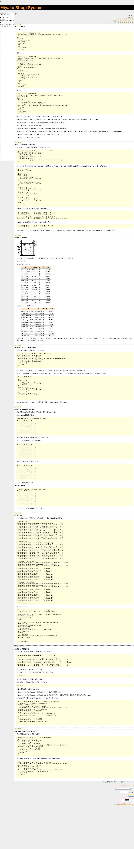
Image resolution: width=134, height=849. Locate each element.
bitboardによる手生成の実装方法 (25, 366)
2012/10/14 (18, 148)
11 (130, 20)
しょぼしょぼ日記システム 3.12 (124, 848)
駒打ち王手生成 (20, 512)
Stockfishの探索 (20, 26)
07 (126, 19)
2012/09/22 (18, 363)
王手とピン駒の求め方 (22, 686)
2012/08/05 (18, 541)
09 (130, 19)
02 (118, 19)
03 (118, 20)
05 (122, 19)
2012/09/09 (18, 431)
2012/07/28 (18, 770)
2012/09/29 (18, 253)
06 (124, 19)
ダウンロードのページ (127, 829)
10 (132, 19)
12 (132, 17)
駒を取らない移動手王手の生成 (25, 433)
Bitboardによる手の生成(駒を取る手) (26, 772)
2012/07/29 (18, 684)
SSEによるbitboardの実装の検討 (25, 151)
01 (116, 19)
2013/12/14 (18, 24)
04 (120, 19)
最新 (1, 1)
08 (128, 19)
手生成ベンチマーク (21, 256)
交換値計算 (18, 543)
